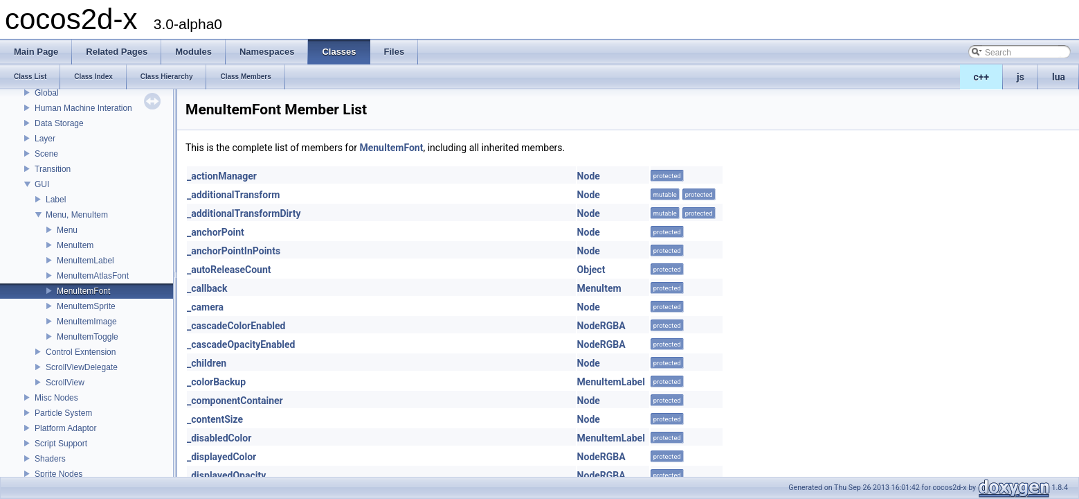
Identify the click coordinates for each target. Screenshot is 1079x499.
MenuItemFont (83, 291)
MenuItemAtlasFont (93, 276)
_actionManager (222, 176)
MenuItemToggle (87, 337)
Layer (45, 138)
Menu (67, 230)
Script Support (61, 443)
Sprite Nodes (58, 474)
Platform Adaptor (65, 428)
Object (591, 269)
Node (588, 176)
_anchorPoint (215, 232)
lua (1058, 76)
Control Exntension (81, 352)
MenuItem (75, 245)
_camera (205, 307)
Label (56, 199)
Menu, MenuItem (77, 215)
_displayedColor (221, 456)
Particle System (63, 413)
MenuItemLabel (85, 260)
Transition (53, 169)
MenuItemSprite (86, 306)
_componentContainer (235, 400)
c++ (982, 76)
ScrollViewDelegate (82, 367)
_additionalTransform (233, 194)
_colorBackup (216, 381)
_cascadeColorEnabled (236, 325)
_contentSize (215, 419)
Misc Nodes (56, 398)
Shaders (50, 459)
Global (47, 93)
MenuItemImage (87, 321)
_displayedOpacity (226, 475)
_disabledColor (219, 438)
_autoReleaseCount (229, 269)
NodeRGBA (601, 325)
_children (206, 363)
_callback (207, 288)
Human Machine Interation (83, 108)
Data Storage (59, 123)
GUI (42, 184)
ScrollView (65, 382)
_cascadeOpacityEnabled (241, 344)
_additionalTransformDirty (243, 213)
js (1020, 76)
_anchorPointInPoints (233, 250)
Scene (46, 154)
